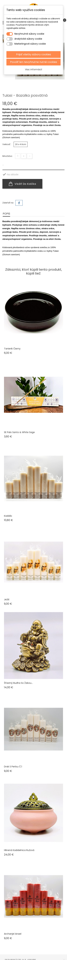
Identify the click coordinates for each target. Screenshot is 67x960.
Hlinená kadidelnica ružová (19, 850)
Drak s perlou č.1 (13, 766)
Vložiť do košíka (22, 184)
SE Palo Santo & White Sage (19, 432)
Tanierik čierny (12, 348)
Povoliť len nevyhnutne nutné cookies (33, 62)
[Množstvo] (17, 156)
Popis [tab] (6, 213)
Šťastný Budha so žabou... (18, 683)
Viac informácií (33, 69)
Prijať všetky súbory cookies (33, 54)
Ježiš (6, 599)
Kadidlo (8, 515)
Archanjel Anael (12, 933)
